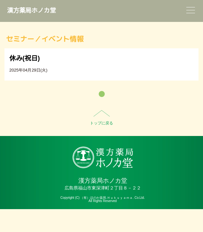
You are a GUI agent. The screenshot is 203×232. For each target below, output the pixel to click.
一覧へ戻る (102, 94)
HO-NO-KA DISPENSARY (102, 157)
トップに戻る (101, 123)
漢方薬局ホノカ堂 (31, 10)
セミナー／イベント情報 (45, 38)
